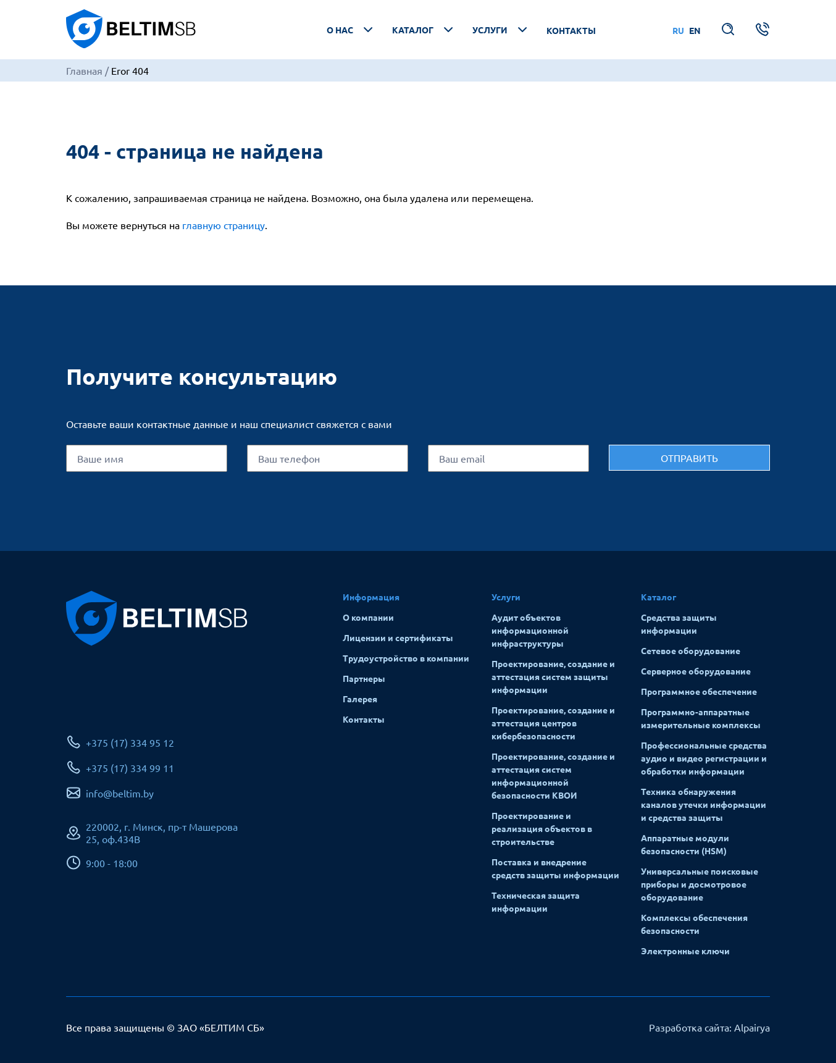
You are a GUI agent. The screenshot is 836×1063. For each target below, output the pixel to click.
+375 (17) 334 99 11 (130, 768)
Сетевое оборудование (690, 650)
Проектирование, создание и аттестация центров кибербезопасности (553, 722)
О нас (351, 29)
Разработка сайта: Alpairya (709, 1027)
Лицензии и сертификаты (398, 637)
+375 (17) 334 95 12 (130, 742)
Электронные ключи (685, 950)
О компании (368, 617)
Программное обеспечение (699, 691)
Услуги (501, 29)
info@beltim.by (120, 793)
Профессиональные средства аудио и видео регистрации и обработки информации (704, 757)
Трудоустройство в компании (406, 657)
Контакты (571, 30)
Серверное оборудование (696, 670)
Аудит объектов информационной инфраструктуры (530, 630)
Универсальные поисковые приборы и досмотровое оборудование (699, 883)
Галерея (360, 698)
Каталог (424, 29)
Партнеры (364, 678)
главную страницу (223, 225)
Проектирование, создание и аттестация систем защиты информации (553, 676)
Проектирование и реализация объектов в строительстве (541, 828)
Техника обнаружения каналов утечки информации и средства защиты (703, 804)
